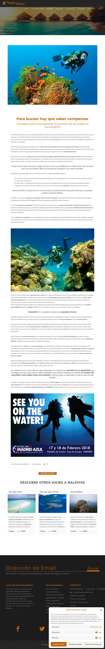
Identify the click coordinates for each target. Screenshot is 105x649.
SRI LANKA (81, 9)
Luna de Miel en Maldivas (55, 603)
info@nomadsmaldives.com (83, 592)
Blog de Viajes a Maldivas (55, 598)
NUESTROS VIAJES (37, 9)
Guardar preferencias (93, 644)
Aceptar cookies (58, 644)
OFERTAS (50, 9)
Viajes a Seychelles (52, 606)
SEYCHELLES (70, 9)
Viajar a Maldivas (52, 589)
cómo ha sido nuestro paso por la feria (81, 387)
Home (26, 9)
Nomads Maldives (23, 464)
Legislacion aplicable (77, 596)
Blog (100, 9)
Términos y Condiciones (78, 602)
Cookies (73, 605)
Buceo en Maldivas (52, 601)
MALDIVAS (59, 9)
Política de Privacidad (78, 599)
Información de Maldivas (55, 595)
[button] (101, 610)
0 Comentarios (36, 464)
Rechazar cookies (75, 644)
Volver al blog (48, 473)
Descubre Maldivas (53, 592)
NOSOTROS (91, 9)
